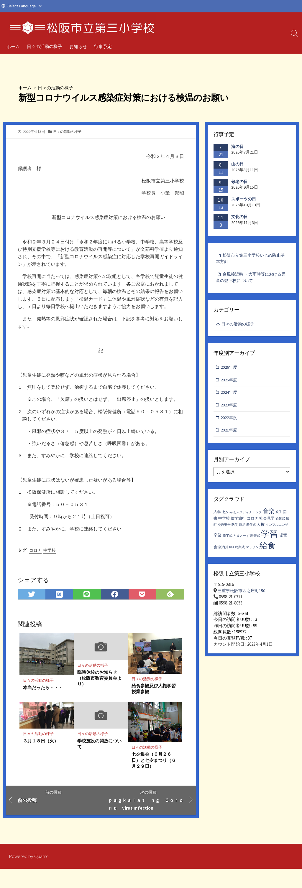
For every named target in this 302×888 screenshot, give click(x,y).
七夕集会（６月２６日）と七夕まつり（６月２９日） (154, 762)
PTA (231, 550)
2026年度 (229, 369)
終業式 (240, 550)
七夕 (225, 515)
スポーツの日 (243, 199)
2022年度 (229, 420)
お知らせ (78, 46)
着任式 (251, 528)
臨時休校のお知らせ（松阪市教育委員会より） (99, 680)
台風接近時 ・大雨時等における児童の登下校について (250, 278)
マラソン (252, 550)
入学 (217, 515)
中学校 (49, 552)
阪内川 (223, 550)
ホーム (13, 46)
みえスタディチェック (245, 515)
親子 (278, 515)
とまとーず (241, 539)
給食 (267, 548)
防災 (235, 528)
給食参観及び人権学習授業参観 (154, 691)
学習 (269, 536)
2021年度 (229, 433)
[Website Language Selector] (24, 6)
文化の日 (239, 216)
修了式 (227, 539)
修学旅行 (238, 522)
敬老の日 (239, 181)
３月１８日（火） (40, 743)
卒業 (218, 538)
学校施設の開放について (99, 746)
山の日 (237, 164)
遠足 (242, 528)
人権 (261, 528)
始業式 (280, 522)
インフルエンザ (276, 528)
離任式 (255, 539)
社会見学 (267, 522)
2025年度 (229, 382)
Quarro (42, 856)
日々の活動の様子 (44, 46)
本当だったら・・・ (43, 689)
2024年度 (229, 394)
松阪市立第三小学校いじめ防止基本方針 (250, 259)
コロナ (35, 552)
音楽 (269, 514)
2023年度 (229, 407)
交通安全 (224, 528)
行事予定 (103, 46)
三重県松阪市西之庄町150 (243, 594)
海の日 (237, 146)
